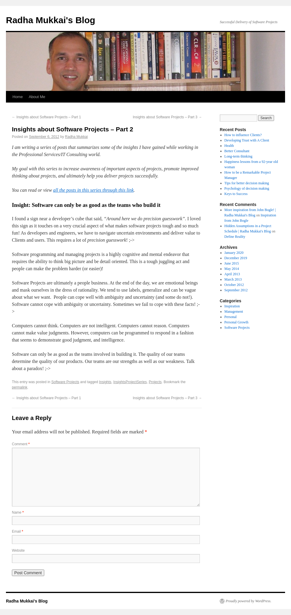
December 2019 (235, 258)
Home (17, 97)
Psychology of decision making (246, 188)
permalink (19, 387)
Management (233, 311)
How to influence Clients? (243, 135)
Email (17, 531)
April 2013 (232, 274)
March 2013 (233, 279)
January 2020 (233, 253)
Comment (21, 444)
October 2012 (234, 285)
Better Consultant (236, 151)
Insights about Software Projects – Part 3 (167, 117)
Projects (155, 382)
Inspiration (232, 306)
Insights (105, 382)
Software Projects (65, 382)
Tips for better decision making (246, 183)
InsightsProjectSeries (130, 382)
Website (18, 550)
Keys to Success (236, 194)
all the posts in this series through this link (93, 190)
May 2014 (231, 269)
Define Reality (234, 237)
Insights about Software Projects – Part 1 (46, 117)
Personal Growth (236, 322)
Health (229, 146)
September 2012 (236, 290)
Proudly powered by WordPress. (248, 601)
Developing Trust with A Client (246, 140)
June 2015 (231, 263)
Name (18, 512)
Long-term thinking (238, 156)
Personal (230, 317)
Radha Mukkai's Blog (50, 20)
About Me (37, 97)
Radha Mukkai (76, 137)
